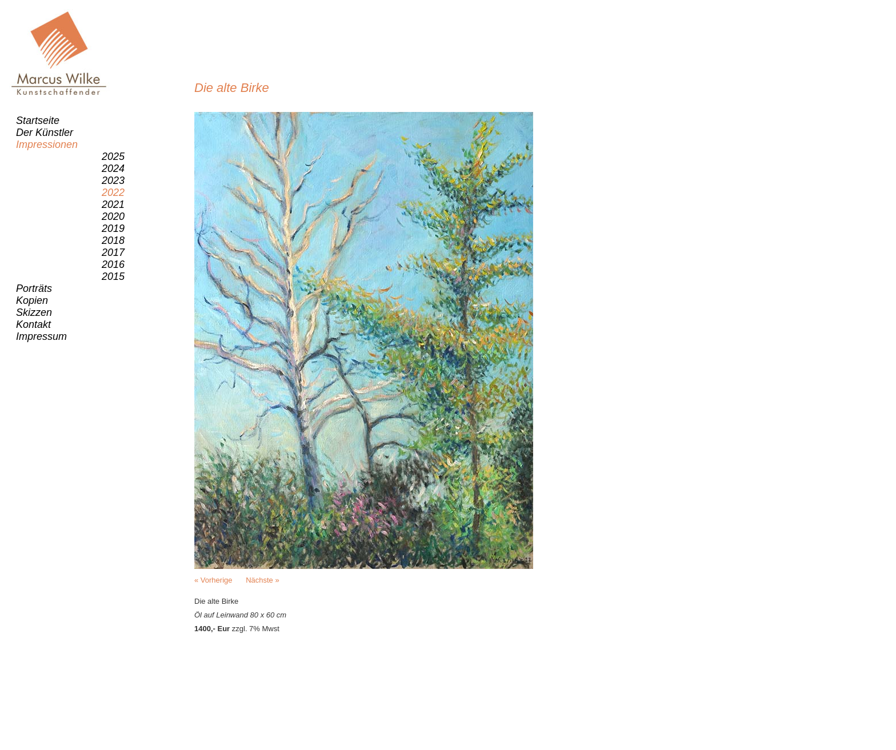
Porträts (34, 288)
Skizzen (34, 312)
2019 (113, 228)
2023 (113, 180)
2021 (113, 204)
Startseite (37, 120)
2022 (113, 192)
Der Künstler (44, 132)
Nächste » (262, 580)
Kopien (32, 300)
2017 (113, 252)
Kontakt (33, 324)
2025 (113, 156)
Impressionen (47, 144)
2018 (113, 240)
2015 (113, 276)
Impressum (41, 336)
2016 (113, 264)
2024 (113, 168)
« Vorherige (213, 580)
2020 (113, 216)
